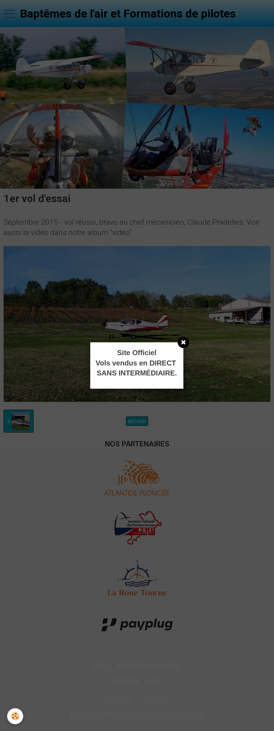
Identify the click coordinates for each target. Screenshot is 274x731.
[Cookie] (15, 716)
